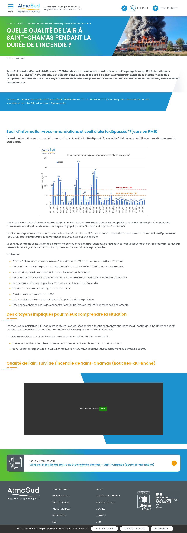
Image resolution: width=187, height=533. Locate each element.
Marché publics (61, 495)
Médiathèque (59, 515)
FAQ (54, 522)
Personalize (162, 529)
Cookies (100, 508)
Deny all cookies (134, 529)
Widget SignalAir (61, 508)
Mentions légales (105, 502)
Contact (101, 515)
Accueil (10, 24)
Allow (103, 408)
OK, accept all (104, 529)
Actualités (20, 24)
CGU (98, 522)
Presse (99, 489)
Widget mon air (61, 502)
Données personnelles (108, 495)
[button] (139, 8)
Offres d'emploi (61, 489)
